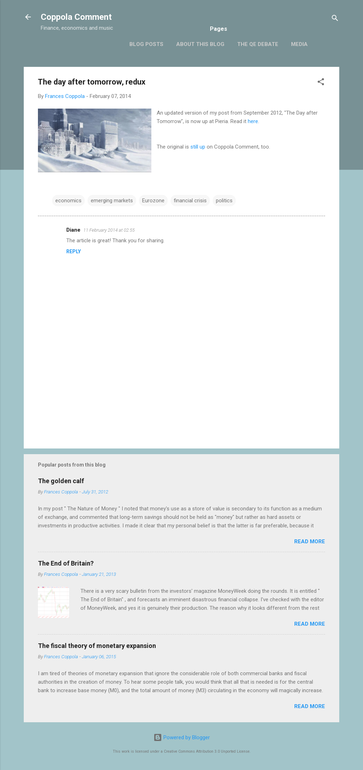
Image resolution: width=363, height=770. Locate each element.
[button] (321, 82)
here (253, 121)
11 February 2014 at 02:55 (109, 230)
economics (68, 200)
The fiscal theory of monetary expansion (97, 645)
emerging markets (112, 200)
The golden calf (61, 481)
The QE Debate (257, 44)
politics (224, 200)
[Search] (335, 19)
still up (197, 147)
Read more (309, 541)
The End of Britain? (66, 563)
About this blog (200, 44)
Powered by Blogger (181, 737)
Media (299, 44)
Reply (73, 251)
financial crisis (190, 200)
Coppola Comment (76, 17)
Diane (73, 230)
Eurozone (153, 200)
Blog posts (146, 44)
